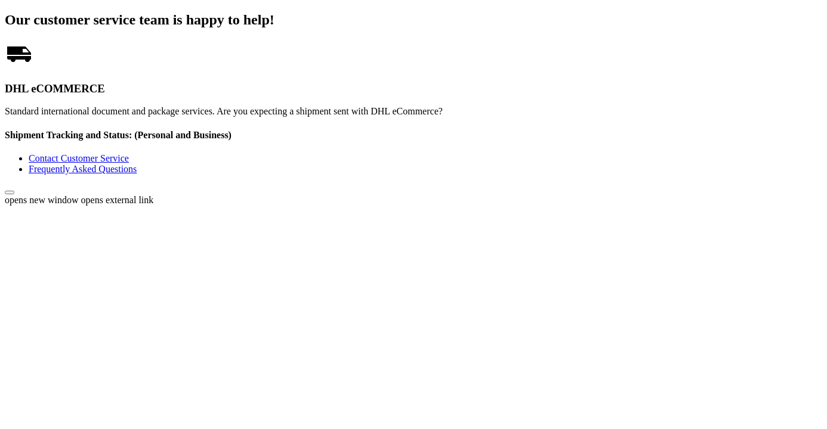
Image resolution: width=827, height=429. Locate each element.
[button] (9, 192)
